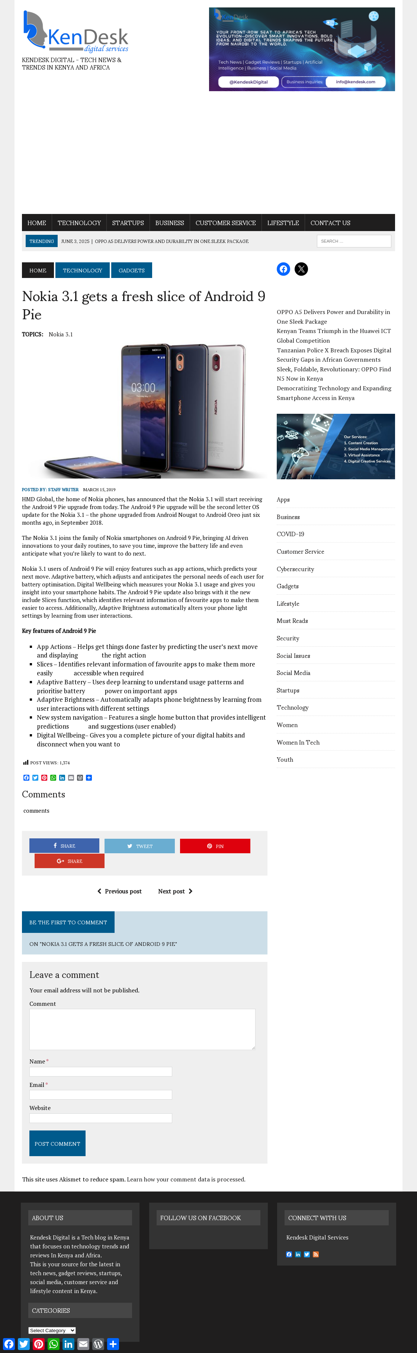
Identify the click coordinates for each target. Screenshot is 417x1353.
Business (168, 222)
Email (36, 1070)
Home (35, 222)
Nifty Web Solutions (139, 1345)
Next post (175, 877)
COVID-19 (291, 534)
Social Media (294, 672)
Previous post (119, 877)
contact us (329, 222)
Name (36, 1047)
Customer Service (225, 222)
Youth (285, 759)
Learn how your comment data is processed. (185, 1165)
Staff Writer (62, 490)
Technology (78, 222)
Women (287, 724)
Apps (283, 499)
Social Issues (294, 655)
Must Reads (292, 620)
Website (38, 1093)
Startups (127, 222)
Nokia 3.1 (60, 334)
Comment (41, 989)
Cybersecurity (295, 569)
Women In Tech (298, 742)
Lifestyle (282, 222)
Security (288, 638)
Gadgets (288, 586)
